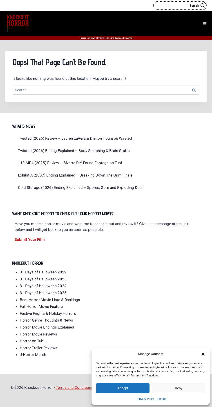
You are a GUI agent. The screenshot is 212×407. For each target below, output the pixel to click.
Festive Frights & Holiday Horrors (48, 313)
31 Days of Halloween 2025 (43, 293)
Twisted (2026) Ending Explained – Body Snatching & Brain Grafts (74, 150)
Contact (161, 398)
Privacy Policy (145, 398)
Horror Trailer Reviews (38, 348)
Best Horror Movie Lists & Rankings (50, 299)
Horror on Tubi (32, 341)
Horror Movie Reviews (38, 334)
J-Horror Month (33, 354)
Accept (123, 388)
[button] (203, 354)
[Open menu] (204, 23)
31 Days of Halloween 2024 (43, 286)
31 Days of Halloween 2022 (43, 272)
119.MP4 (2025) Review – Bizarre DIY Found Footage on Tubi (70, 163)
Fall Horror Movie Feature (41, 306)
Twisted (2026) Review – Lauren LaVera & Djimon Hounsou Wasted (75, 138)
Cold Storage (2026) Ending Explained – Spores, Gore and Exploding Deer (80, 187)
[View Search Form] (180, 5)
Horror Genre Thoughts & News (46, 320)
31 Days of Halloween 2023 (43, 279)
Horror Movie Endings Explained (47, 327)
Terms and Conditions (74, 387)
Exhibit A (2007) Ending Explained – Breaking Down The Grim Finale (75, 175)
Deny (178, 388)
